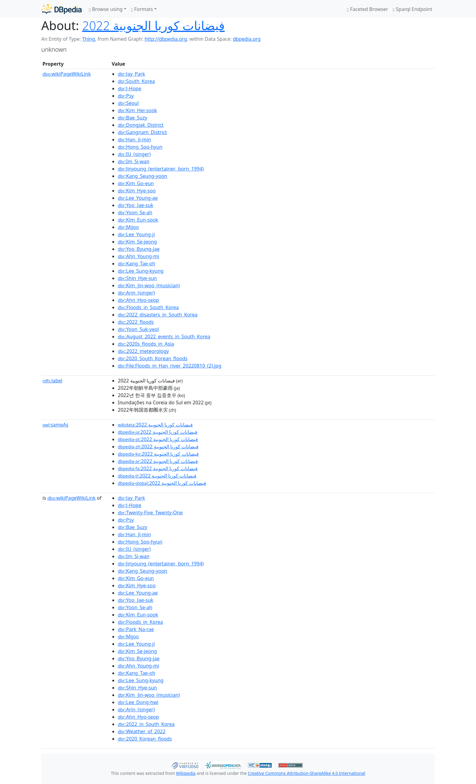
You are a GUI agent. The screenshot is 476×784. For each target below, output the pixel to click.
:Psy (126, 95)
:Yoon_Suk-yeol (138, 329)
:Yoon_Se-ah (135, 212)
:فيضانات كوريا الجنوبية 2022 (155, 424)
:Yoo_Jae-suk (135, 205)
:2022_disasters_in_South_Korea (158, 314)
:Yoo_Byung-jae (138, 249)
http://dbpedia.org (165, 39)
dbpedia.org (247, 39)
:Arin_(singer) (136, 292)
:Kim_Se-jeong (137, 241)
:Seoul (128, 103)
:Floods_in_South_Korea (148, 307)
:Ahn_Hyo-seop (138, 300)
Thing (88, 39)
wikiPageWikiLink (66, 74)
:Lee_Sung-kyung (141, 271)
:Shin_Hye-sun (137, 278)
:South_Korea (136, 81)
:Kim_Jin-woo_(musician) (149, 285)
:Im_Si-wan (133, 161)
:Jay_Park (131, 74)
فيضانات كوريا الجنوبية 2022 (153, 25)
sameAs (55, 424)
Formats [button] (142, 9)
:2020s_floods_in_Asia (146, 343)
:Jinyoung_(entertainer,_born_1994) (161, 168)
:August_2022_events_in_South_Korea (164, 336)
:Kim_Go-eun (136, 183)
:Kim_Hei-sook (137, 110)
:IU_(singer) (134, 154)
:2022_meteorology (143, 351)
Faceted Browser (367, 9)
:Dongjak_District (141, 125)
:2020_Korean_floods (145, 738)
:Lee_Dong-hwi (138, 702)
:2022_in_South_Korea (146, 724)
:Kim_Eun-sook (138, 219)
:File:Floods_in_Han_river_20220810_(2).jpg (169, 365)
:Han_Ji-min (134, 139)
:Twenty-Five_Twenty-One (150, 512)
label (52, 380)
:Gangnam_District (142, 132)
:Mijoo (128, 227)
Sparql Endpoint (412, 9)
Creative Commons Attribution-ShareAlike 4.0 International (306, 773)
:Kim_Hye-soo (137, 190)
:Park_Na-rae (136, 629)
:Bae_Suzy (132, 117)
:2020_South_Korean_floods (153, 358)
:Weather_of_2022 (141, 731)
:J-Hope (129, 88)
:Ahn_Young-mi (138, 256)
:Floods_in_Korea (140, 622)
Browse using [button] (106, 9)
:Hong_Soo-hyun (140, 146)
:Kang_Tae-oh (136, 263)
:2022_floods (136, 322)
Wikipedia (185, 773)
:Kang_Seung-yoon (142, 176)
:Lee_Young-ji (136, 234)
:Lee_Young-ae (138, 198)
